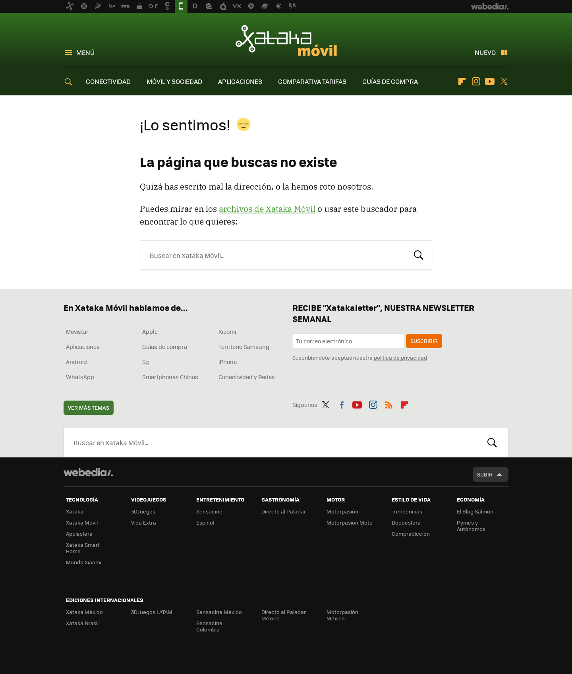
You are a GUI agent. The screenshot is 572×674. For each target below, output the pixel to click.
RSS (389, 403)
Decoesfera (406, 522)
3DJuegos (143, 511)
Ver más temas (88, 407)
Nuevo (485, 52)
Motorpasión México (342, 615)
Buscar (419, 254)
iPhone (227, 362)
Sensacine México (219, 612)
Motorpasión (342, 511)
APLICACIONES (240, 81)
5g (145, 362)
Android (76, 362)
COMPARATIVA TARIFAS (312, 81)
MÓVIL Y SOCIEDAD (174, 81)
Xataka (74, 511)
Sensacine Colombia (209, 626)
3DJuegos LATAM (151, 612)
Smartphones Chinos (170, 377)
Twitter (503, 81)
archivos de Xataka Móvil (267, 208)
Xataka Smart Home (83, 548)
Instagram (476, 81)
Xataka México (84, 612)
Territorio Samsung (243, 347)
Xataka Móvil (286, 40)
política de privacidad (400, 357)
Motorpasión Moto (350, 522)
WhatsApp (80, 377)
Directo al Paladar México (283, 615)
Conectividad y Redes (246, 377)
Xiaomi (227, 331)
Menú (85, 52)
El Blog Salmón (475, 511)
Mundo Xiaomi (83, 562)
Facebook (341, 403)
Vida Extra (143, 522)
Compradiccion (411, 533)
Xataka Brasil (82, 623)
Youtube (490, 81)
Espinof (205, 522)
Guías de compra (164, 347)
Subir (485, 474)
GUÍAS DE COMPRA (390, 81)
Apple (150, 331)
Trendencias (407, 511)
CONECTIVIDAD (108, 81)
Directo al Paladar (283, 511)
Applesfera (79, 533)
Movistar (77, 331)
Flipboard (462, 81)
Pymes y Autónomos (471, 526)
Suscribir (424, 341)
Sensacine (209, 511)
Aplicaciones (83, 347)
